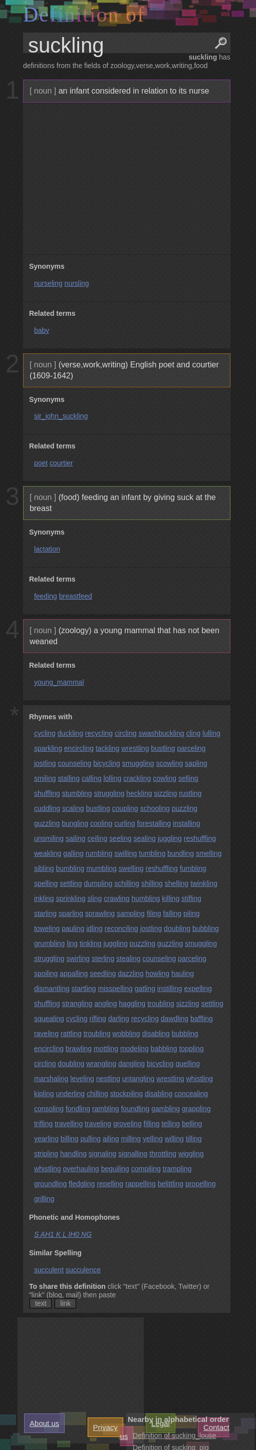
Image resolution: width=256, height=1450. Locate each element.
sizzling (165, 793)
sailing (76, 838)
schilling (126, 883)
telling (170, 1124)
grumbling (49, 943)
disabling (155, 1034)
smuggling (138, 763)
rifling (97, 1019)
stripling (46, 1154)
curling (124, 823)
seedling (103, 974)
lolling (112, 778)
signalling (132, 1154)
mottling (106, 1049)
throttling (162, 1154)
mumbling (101, 868)
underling (70, 1094)
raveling (46, 1034)
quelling (187, 1064)
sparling (71, 913)
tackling (107, 748)
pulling (91, 1139)
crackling (137, 778)
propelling (200, 1184)
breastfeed (75, 596)
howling (157, 974)
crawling (116, 898)
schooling (155, 808)
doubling (177, 928)
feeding (45, 596)
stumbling (77, 793)
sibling (44, 868)
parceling (191, 748)
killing (170, 898)
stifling (191, 898)
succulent (49, 1270)
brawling (79, 1049)
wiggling (191, 1154)
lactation (47, 549)
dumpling (98, 883)
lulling (211, 733)
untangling (138, 1079)
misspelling (115, 989)
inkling (44, 898)
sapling (196, 763)
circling (126, 733)
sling (95, 898)
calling (92, 778)
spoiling (46, 974)
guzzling (47, 823)
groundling (50, 1184)
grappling (196, 1109)
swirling (78, 958)
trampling (177, 1169)
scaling (73, 808)
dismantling (52, 989)
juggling (170, 838)
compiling (146, 1169)
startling (84, 989)
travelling (69, 1124)
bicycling (106, 763)
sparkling (48, 748)
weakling (47, 853)
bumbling (70, 868)
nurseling (48, 283)
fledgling (82, 1184)
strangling (77, 1004)
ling (72, 943)
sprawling (100, 913)
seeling (120, 838)
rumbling (99, 853)
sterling (103, 958)
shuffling (47, 793)
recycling (99, 733)
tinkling (91, 943)
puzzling (184, 808)
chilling (97, 1094)
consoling (49, 1109)
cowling (164, 778)
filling (152, 1124)
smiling (45, 778)
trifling (43, 1124)
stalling (69, 778)
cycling (45, 733)
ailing (111, 1139)
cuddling (47, 808)
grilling (44, 1199)
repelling (110, 1184)
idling (94, 928)
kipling (44, 1094)
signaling (102, 1154)
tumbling (152, 853)
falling (172, 913)
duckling (70, 733)
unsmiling (49, 838)
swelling (131, 868)
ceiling (98, 838)
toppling (191, 1049)
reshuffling (200, 838)
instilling (169, 989)
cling (193, 733)
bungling (75, 823)
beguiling (115, 1169)
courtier (61, 463)
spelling (46, 883)
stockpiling (126, 1094)
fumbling (193, 868)
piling (191, 913)
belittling (170, 1184)
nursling (77, 283)
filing (154, 913)
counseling (74, 763)
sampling (131, 913)
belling (192, 1124)
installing (186, 823)
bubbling (205, 928)
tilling (194, 1139)
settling (71, 883)
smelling (208, 853)
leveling (82, 1079)
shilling (152, 883)
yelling (153, 1139)
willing (174, 1139)
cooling (101, 823)
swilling (125, 853)
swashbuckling (161, 733)
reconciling (121, 928)
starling (45, 913)
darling (118, 1019)
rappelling (140, 1184)
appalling (74, 974)
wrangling (101, 1064)
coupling (125, 808)
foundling (135, 1109)
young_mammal (59, 682)
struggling (109, 793)
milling (131, 1139)
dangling (131, 1064)
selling (188, 778)
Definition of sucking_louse (174, 1435)
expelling (198, 989)
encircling (79, 748)
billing (70, 1139)
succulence (83, 1270)
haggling (132, 1004)
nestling (108, 1079)
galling (73, 853)
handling (73, 1154)
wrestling (135, 748)
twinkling (203, 883)
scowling (169, 763)
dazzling (130, 974)
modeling (134, 1049)
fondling (78, 1109)
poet (41, 463)
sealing (144, 838)
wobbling (126, 1034)
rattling (71, 1034)
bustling (163, 748)
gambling (165, 1109)
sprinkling (70, 898)
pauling (73, 928)
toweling (47, 928)
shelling (176, 883)
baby (41, 330)
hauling (182, 974)
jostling (45, 763)
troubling (160, 1004)
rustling (190, 793)
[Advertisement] (125, 179)
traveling (98, 1124)
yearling (46, 1139)
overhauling (81, 1169)
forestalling (154, 823)
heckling (139, 793)
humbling (145, 898)
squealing (49, 1019)
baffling (201, 1019)
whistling (199, 1079)
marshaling (51, 1079)
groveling (127, 1124)
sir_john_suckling (61, 416)
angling (105, 1004)
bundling (180, 853)
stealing (128, 958)
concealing (191, 1094)
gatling (145, 989)
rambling (105, 1109)
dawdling (174, 1019)
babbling (164, 1049)
